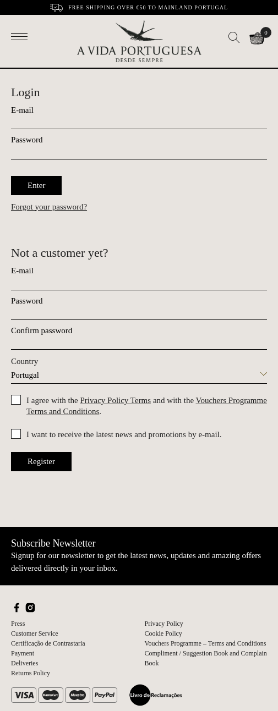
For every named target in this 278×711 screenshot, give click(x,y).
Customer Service (34, 633)
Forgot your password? (49, 206)
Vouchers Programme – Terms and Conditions (205, 643)
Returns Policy (30, 673)
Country (24, 361)
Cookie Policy (163, 633)
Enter (36, 185)
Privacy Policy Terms (115, 400)
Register (41, 461)
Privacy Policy (164, 623)
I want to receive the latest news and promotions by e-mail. (123, 434)
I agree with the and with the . (146, 406)
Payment (22, 653)
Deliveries (24, 663)
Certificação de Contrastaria (48, 643)
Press (18, 623)
